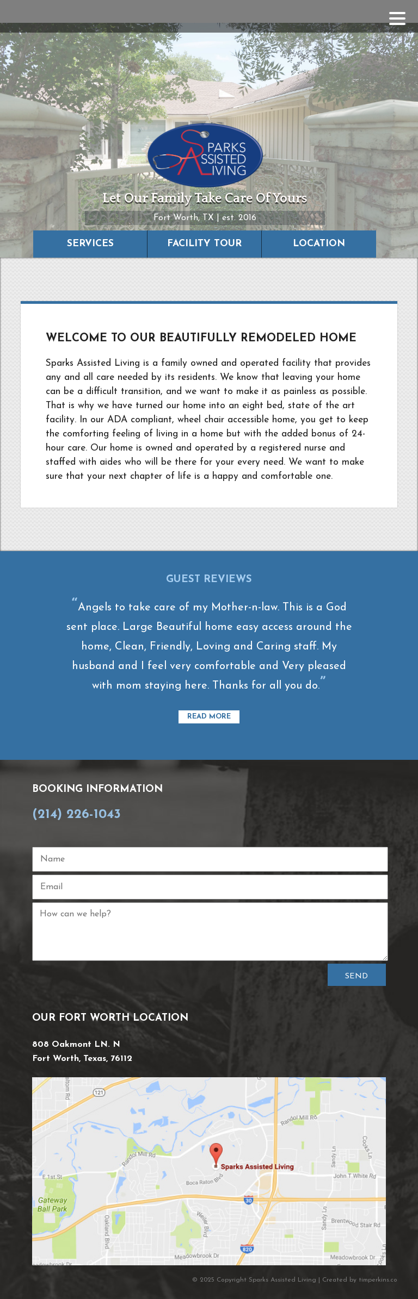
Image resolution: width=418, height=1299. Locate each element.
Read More (209, 717)
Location (319, 243)
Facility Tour (204, 243)
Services (90, 243)
